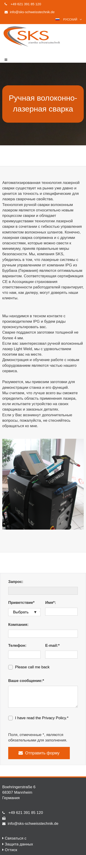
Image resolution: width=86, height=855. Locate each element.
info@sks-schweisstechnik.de (33, 823)
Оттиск (11, 850)
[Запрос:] (43, 591)
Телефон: (17, 645)
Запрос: (15, 582)
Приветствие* (21, 602)
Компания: (18, 624)
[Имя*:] (61, 612)
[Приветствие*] (24, 612)
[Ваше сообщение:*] (43, 697)
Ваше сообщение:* (26, 681)
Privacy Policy (54, 718)
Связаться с (15, 838)
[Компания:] (43, 634)
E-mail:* (52, 645)
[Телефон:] (24, 655)
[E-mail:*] (61, 655)
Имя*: (50, 602)
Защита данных (19, 844)
